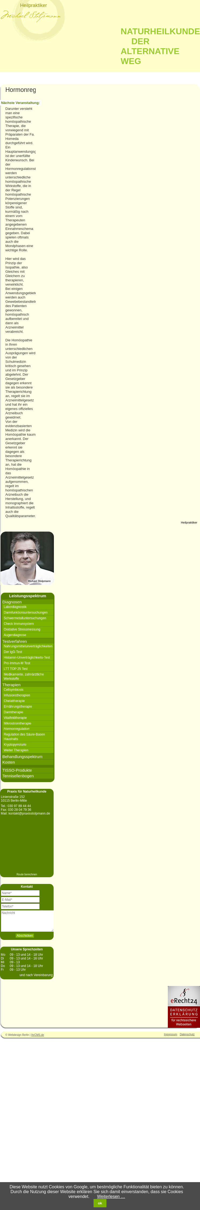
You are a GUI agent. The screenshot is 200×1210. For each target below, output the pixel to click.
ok (100, 1203)
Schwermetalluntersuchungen (25, 618)
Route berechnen (27, 874)
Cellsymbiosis (13, 690)
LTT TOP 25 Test (16, 669)
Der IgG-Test (13, 652)
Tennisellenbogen (18, 776)
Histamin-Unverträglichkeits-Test (27, 657)
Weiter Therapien (16, 750)
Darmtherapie (13, 712)
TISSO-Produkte (17, 770)
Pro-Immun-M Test (17, 663)
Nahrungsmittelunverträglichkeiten (28, 646)
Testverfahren (14, 641)
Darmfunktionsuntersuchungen (25, 612)
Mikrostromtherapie (17, 723)
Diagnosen (12, 602)
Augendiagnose (15, 635)
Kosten (8, 762)
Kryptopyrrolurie (15, 744)
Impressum (170, 1034)
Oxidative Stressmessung (22, 629)
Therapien (11, 684)
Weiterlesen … (111, 1196)
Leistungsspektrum (27, 595)
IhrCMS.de (37, 1034)
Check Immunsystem (19, 624)
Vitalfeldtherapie (15, 718)
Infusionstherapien (17, 695)
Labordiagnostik (15, 607)
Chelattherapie (14, 701)
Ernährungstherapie (18, 706)
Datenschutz (187, 1034)
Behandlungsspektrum (22, 756)
